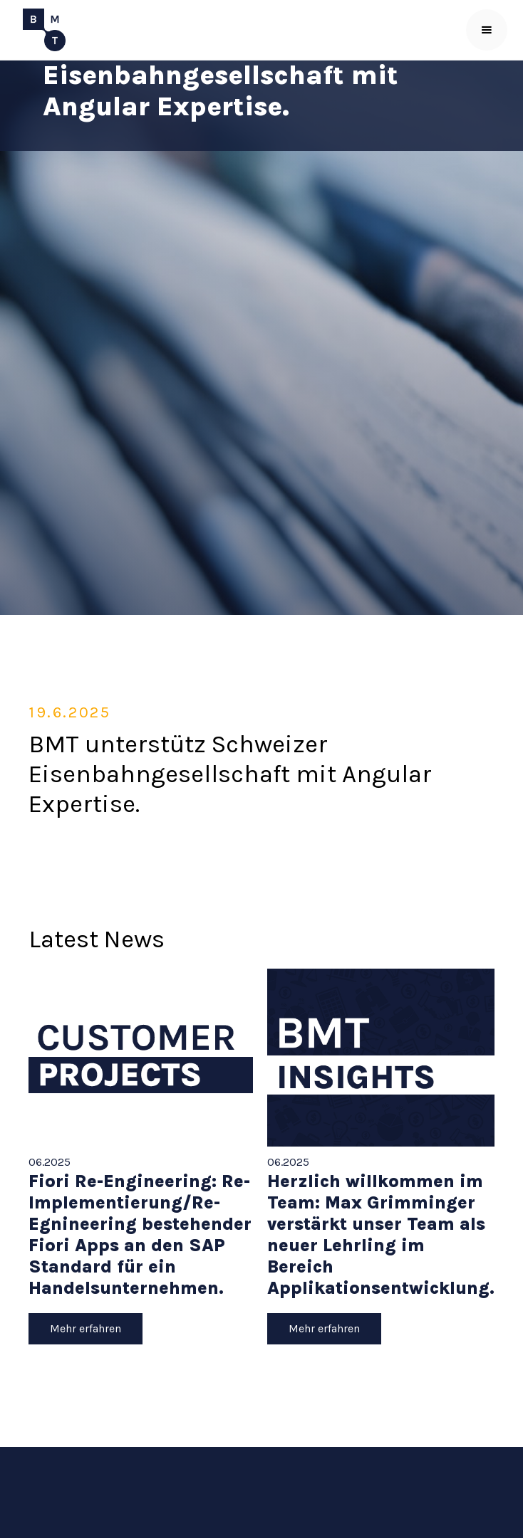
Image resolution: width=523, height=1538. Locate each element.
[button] (486, 30)
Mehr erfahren (85, 1328)
